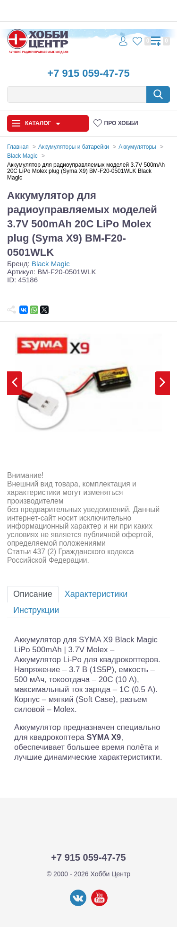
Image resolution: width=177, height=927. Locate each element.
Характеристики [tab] (96, 594)
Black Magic (51, 264)
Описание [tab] (32, 594)
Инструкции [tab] (36, 610)
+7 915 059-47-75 (88, 73)
